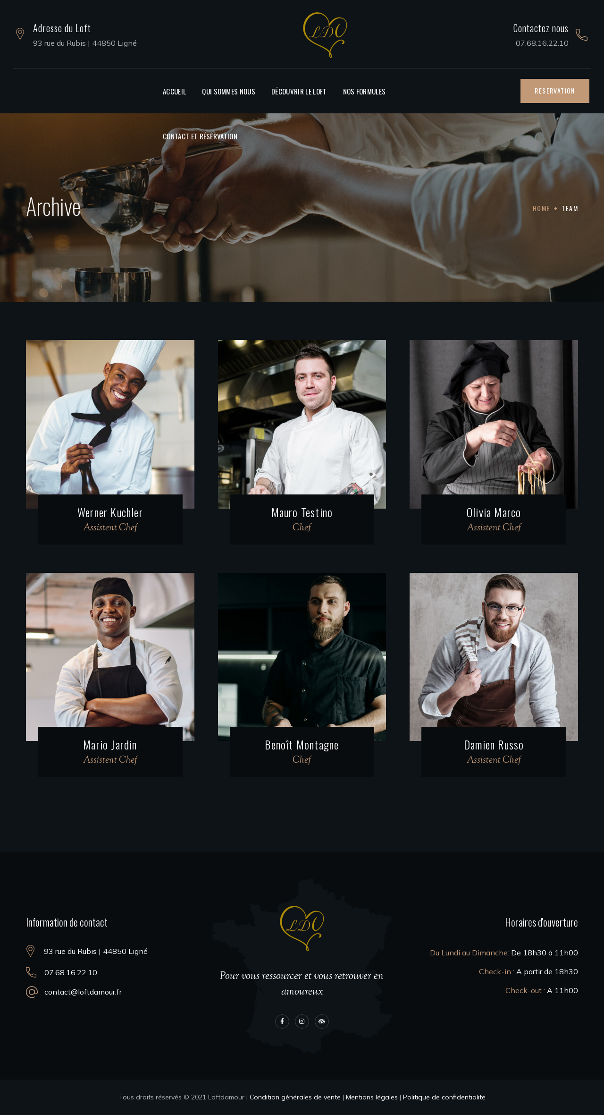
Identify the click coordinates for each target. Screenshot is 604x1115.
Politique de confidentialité (444, 1097)
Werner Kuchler (110, 511)
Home (541, 208)
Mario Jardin (110, 744)
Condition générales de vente (295, 1097)
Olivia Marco (494, 511)
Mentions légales (372, 1097)
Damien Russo (494, 744)
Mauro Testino (302, 511)
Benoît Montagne (302, 744)
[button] (554, 90)
